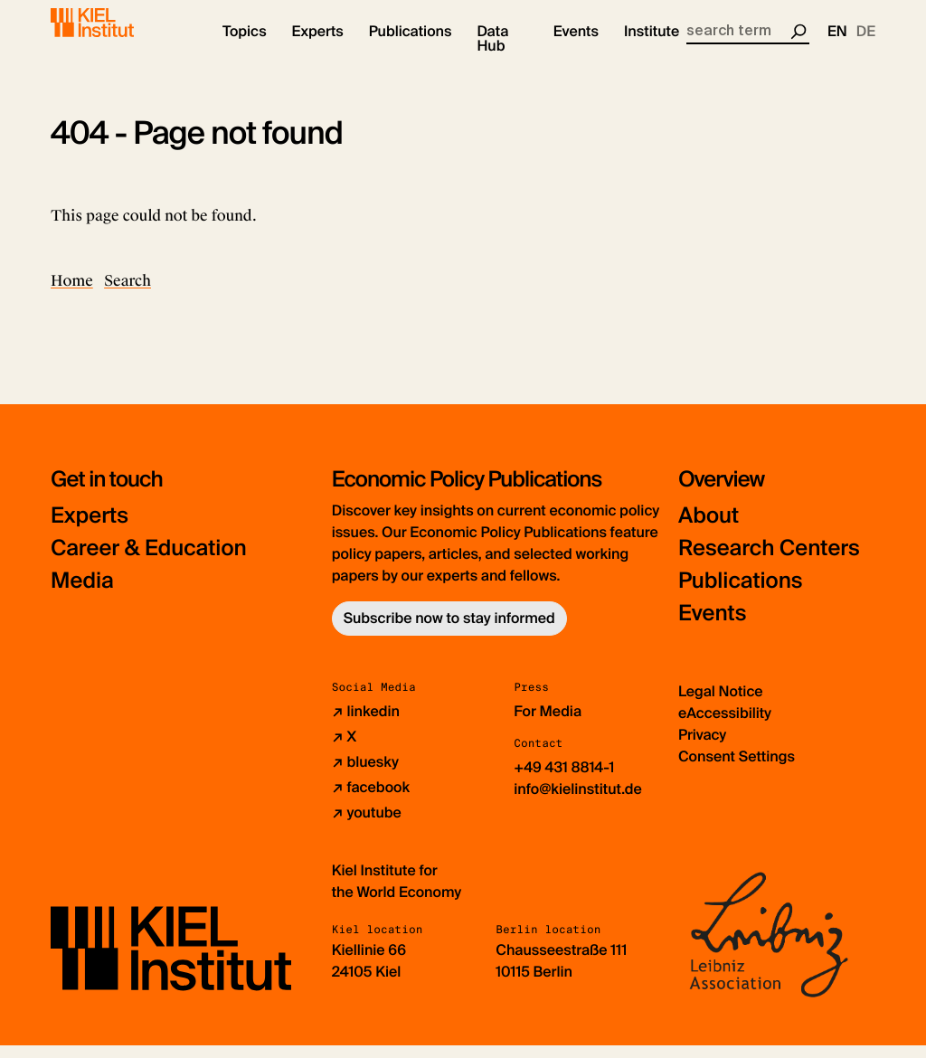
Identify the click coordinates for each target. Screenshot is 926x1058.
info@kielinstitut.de (578, 801)
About (708, 529)
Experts (89, 529)
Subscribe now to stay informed (449, 630)
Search (127, 293)
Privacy (702, 747)
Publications (740, 594)
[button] (244, 45)
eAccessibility (724, 725)
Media (82, 594)
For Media (547, 723)
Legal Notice (720, 703)
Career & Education (149, 561)
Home (72, 293)
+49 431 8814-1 (564, 779)
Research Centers (769, 561)
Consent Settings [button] (736, 769)
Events (712, 626)
